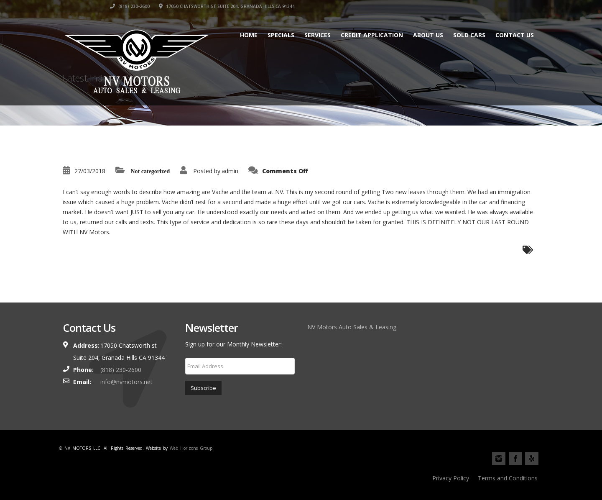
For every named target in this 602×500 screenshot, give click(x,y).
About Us (428, 35)
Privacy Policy (450, 478)
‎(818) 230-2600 (374, 6)
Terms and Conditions (508, 478)
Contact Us (514, 35)
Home (249, 35)
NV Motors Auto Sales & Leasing (351, 327)
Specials (281, 35)
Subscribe (203, 388)
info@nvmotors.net (126, 382)
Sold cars (469, 35)
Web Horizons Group (191, 448)
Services (317, 35)
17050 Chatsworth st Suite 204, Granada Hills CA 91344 (471, 6)
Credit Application (372, 35)
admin (230, 171)
